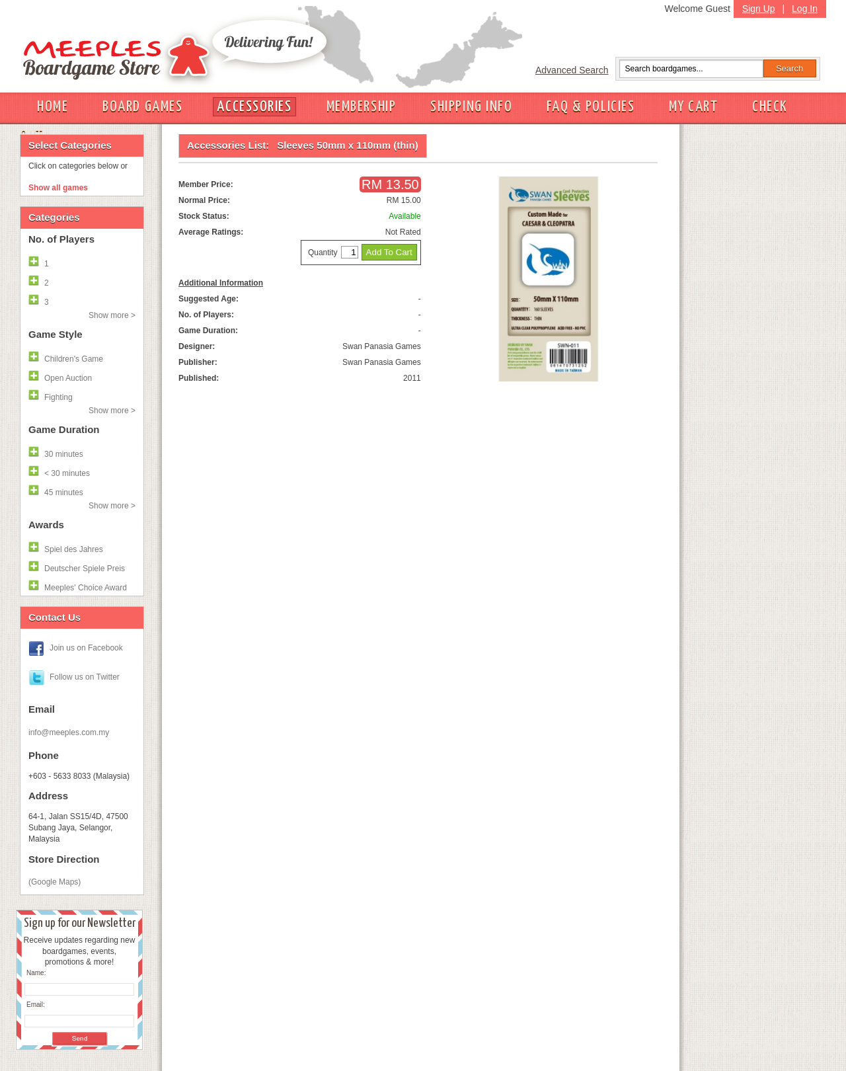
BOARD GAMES (142, 106)
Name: (36, 972)
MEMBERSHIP (362, 106)
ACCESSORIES (254, 106)
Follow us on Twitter (85, 677)
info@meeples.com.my (68, 732)
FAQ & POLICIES (590, 106)
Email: (35, 1004)
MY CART (693, 106)
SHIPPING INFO (471, 106)
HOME (52, 106)
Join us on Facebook (86, 648)
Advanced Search (572, 70)
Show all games (58, 187)
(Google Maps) (54, 882)
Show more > (112, 315)
